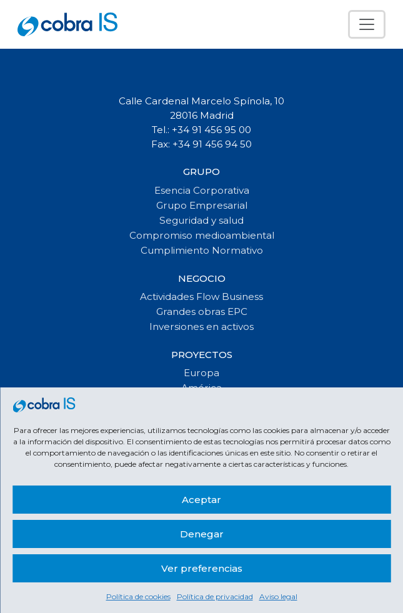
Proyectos (201, 355)
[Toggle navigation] (367, 24)
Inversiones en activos (201, 326)
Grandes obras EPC (201, 311)
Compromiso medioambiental (201, 235)
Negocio (202, 278)
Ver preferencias (201, 568)
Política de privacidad (215, 596)
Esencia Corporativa (201, 190)
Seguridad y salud (201, 220)
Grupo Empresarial (201, 205)
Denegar (202, 534)
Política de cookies (138, 596)
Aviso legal (278, 596)
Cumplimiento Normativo (202, 250)
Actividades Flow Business (201, 296)
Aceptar (201, 500)
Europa (201, 373)
